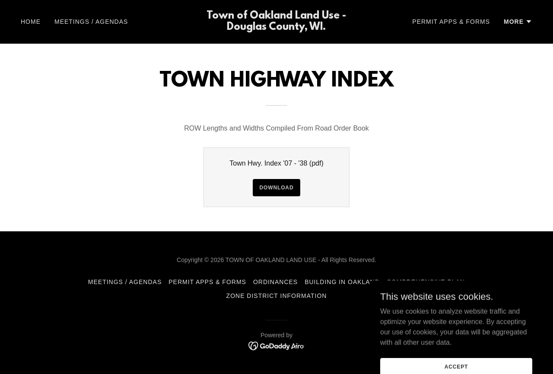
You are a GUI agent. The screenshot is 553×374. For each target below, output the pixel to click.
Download (277, 188)
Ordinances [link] (275, 281)
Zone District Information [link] (276, 295)
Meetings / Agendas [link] (91, 21)
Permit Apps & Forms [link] (451, 21)
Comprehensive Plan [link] (426, 281)
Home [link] (31, 21)
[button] (518, 21)
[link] (276, 27)
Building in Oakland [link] (342, 281)
